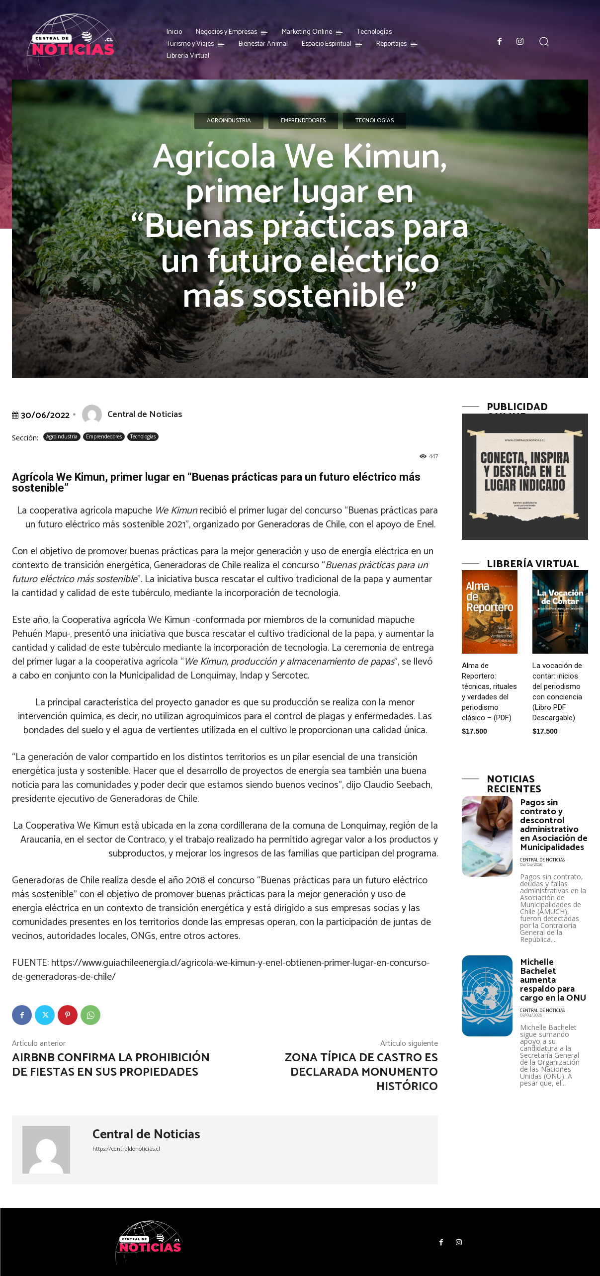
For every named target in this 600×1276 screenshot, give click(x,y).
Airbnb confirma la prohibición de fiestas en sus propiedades (111, 1065)
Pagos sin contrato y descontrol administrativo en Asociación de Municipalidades (554, 825)
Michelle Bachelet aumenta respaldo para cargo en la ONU (553, 980)
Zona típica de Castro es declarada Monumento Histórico (361, 1072)
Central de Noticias (144, 414)
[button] (544, 41)
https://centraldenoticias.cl (126, 1149)
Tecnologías (374, 121)
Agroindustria (228, 121)
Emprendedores (303, 121)
